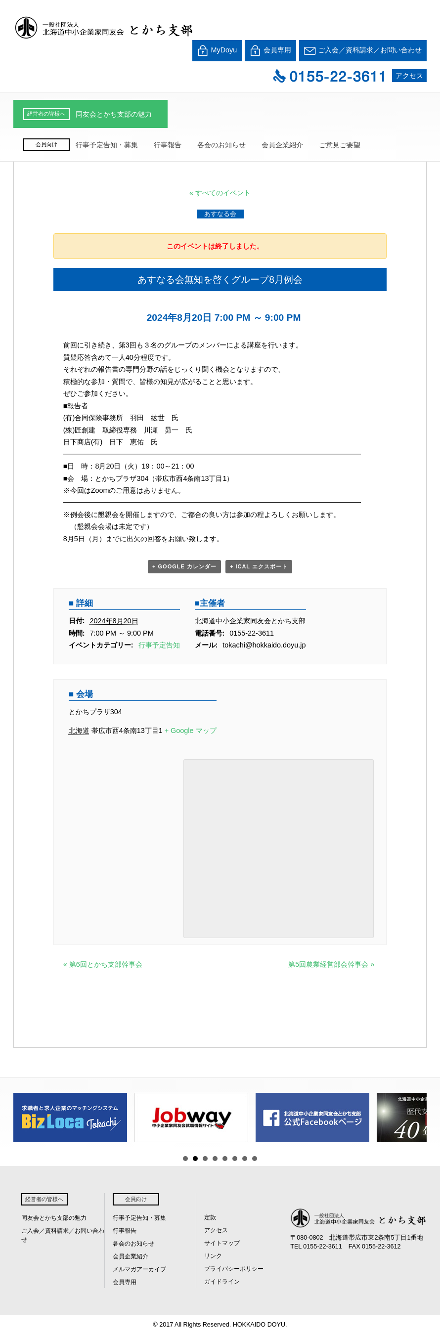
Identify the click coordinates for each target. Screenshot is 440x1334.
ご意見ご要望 (339, 145)
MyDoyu (217, 50)
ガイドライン (222, 1281)
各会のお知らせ (221, 145)
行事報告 (167, 145)
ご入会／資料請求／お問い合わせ (363, 50)
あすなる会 (220, 213)
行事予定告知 (159, 645)
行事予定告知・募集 (107, 145)
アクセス (409, 76)
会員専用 (270, 50)
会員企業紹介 (282, 145)
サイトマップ (222, 1243)
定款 (210, 1217)
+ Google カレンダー (184, 566)
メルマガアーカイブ (139, 1269)
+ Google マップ (191, 730)
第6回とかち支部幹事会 (102, 964)
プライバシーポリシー (234, 1268)
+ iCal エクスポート (259, 566)
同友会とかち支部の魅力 (114, 114)
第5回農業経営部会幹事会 (331, 964)
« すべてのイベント (220, 193)
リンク (213, 1255)
